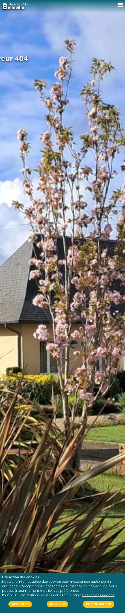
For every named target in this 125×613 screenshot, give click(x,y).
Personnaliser (98, 604)
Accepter (20, 604)
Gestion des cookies (98, 595)
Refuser (57, 604)
